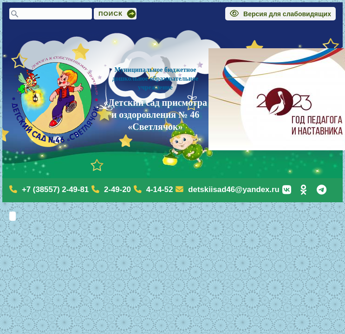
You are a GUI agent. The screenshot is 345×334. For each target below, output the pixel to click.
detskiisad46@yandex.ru (233, 189)
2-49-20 (117, 189)
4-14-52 (159, 189)
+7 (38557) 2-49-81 (55, 189)
